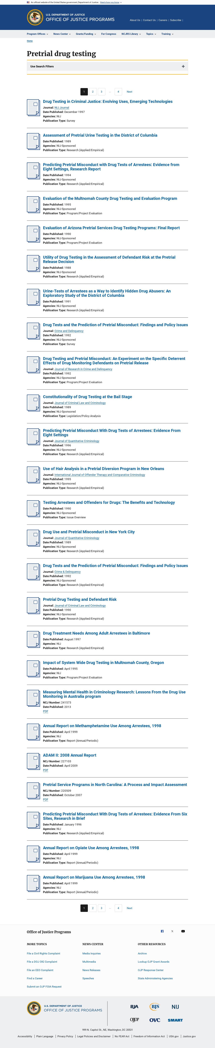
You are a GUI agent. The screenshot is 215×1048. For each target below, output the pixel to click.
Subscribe (175, 20)
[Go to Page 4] (118, 91)
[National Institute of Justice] (175, 1009)
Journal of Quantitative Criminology (77, 441)
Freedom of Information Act (149, 1036)
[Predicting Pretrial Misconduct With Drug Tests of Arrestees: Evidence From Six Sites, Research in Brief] (33, 827)
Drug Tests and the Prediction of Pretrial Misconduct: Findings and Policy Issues (115, 325)
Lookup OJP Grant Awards (153, 961)
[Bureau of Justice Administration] (134, 1009)
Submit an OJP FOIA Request (44, 986)
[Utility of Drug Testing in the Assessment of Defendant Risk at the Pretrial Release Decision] (33, 271)
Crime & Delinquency (68, 571)
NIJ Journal (62, 107)
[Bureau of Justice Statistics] (154, 1011)
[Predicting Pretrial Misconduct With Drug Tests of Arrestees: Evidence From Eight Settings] (33, 444)
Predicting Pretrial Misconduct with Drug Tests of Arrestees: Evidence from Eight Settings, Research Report (111, 166)
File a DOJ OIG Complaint (42, 961)
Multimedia (89, 961)
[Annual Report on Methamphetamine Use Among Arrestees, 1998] (33, 739)
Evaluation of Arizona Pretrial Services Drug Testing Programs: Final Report (111, 228)
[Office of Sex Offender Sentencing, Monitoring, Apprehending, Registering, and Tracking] (175, 1022)
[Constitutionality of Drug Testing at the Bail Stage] (33, 410)
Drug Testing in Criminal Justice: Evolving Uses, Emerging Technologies (108, 101)
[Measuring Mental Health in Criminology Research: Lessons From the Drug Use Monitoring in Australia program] (33, 705)
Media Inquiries (91, 953)
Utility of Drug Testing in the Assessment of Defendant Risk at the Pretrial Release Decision (109, 259)
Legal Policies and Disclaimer (94, 1036)
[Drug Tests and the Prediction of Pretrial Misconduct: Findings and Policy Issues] (33, 338)
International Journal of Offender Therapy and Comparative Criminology (100, 474)
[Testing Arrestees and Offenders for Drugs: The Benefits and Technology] (33, 516)
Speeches (88, 978)
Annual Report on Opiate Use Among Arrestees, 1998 (91, 847)
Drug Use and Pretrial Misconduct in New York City (89, 532)
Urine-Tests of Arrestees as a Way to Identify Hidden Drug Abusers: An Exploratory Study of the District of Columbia (107, 293)
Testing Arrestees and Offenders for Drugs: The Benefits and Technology (109, 502)
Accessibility (25, 1036)
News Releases (91, 970)
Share (188, 22)
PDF (45, 711)
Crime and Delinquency (69, 331)
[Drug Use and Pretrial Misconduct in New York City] (33, 545)
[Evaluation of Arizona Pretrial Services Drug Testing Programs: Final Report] (33, 241)
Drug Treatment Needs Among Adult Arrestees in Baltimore (96, 633)
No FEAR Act (122, 1036)
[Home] (80, 17)
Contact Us (149, 20)
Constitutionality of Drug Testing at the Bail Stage (87, 396)
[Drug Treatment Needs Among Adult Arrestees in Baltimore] (33, 647)
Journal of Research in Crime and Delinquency (83, 369)
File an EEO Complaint (40, 970)
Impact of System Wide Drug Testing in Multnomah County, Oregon (103, 662)
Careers (163, 20)
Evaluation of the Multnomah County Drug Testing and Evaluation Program (110, 198)
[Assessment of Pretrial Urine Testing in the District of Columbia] (33, 149)
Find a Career (34, 978)
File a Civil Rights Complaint (43, 953)
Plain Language (44, 1036)
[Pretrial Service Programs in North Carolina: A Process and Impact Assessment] (33, 798)
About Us (135, 20)
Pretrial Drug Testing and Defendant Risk (80, 599)
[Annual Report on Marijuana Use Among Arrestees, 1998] (33, 891)
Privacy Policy (65, 1036)
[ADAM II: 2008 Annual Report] (33, 769)
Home (30, 41)
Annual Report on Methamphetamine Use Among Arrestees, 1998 (102, 725)
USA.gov (174, 1036)
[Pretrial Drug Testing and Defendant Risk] (33, 613)
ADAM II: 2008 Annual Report (69, 755)
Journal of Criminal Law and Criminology (80, 403)
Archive (142, 953)
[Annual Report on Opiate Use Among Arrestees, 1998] (33, 861)
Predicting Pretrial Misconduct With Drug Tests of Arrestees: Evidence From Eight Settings (112, 432)
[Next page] (131, 91)
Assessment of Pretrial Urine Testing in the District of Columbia (100, 135)
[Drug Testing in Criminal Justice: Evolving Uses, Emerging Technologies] (33, 115)
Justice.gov (189, 1036)
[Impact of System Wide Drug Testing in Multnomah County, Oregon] (33, 676)
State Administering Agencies (155, 978)
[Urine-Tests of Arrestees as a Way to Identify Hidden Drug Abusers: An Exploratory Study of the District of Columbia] (33, 304)
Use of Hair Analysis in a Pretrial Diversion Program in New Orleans (103, 468)
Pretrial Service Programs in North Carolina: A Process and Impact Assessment (115, 784)
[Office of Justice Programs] (35, 17)
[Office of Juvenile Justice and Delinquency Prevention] (134, 1023)
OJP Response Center (150, 970)
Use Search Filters (42, 66)
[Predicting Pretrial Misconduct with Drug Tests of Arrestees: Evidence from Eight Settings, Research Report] (33, 178)
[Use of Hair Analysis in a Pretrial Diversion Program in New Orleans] (33, 482)
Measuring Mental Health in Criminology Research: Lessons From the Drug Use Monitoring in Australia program (114, 694)
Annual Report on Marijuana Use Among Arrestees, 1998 (94, 877)
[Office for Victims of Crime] (154, 1022)
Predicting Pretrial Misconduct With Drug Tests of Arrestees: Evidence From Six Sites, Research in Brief (115, 816)
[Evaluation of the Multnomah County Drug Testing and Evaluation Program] (33, 212)
